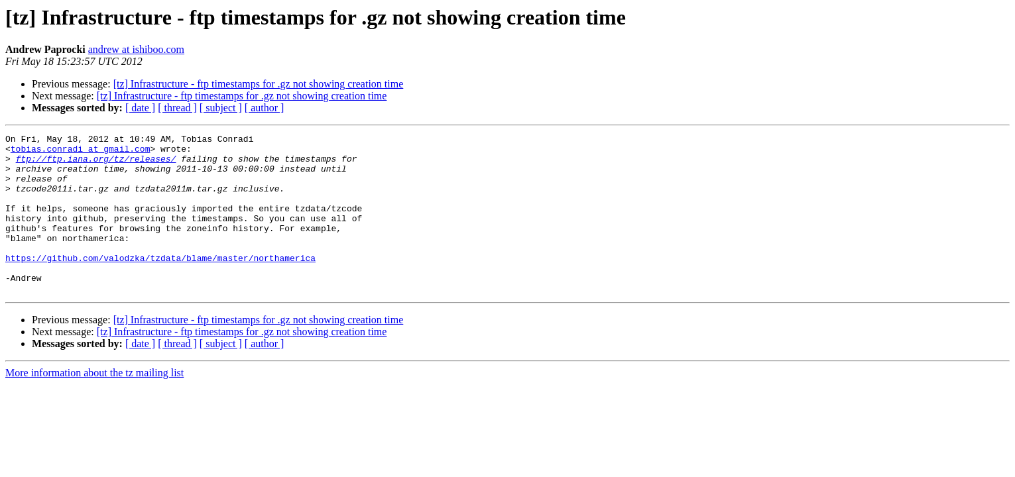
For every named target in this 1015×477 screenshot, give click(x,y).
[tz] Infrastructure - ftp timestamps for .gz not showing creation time (258, 83)
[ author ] (264, 107)
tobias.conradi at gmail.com (80, 152)
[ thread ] (177, 107)
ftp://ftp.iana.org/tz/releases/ (96, 164)
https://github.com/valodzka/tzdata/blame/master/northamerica (160, 284)
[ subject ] (221, 107)
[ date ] (140, 107)
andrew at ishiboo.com (136, 49)
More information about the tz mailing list (94, 404)
